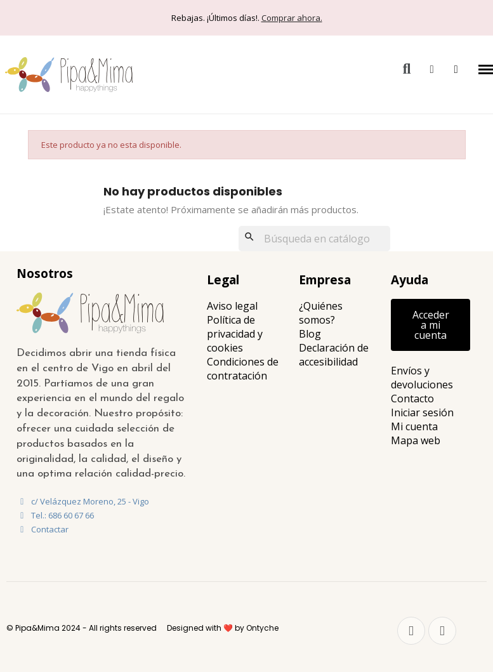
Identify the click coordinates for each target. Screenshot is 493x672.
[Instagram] (442, 631)
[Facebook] (411, 631)
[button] (407, 69)
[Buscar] (314, 238)
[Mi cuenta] (431, 69)
